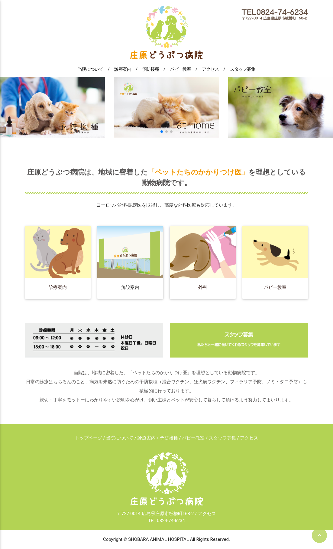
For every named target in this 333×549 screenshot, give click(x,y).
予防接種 (150, 69)
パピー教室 (180, 69)
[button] (161, 131)
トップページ (88, 438)
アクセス (210, 69)
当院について (90, 69)
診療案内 (122, 69)
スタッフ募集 (242, 69)
